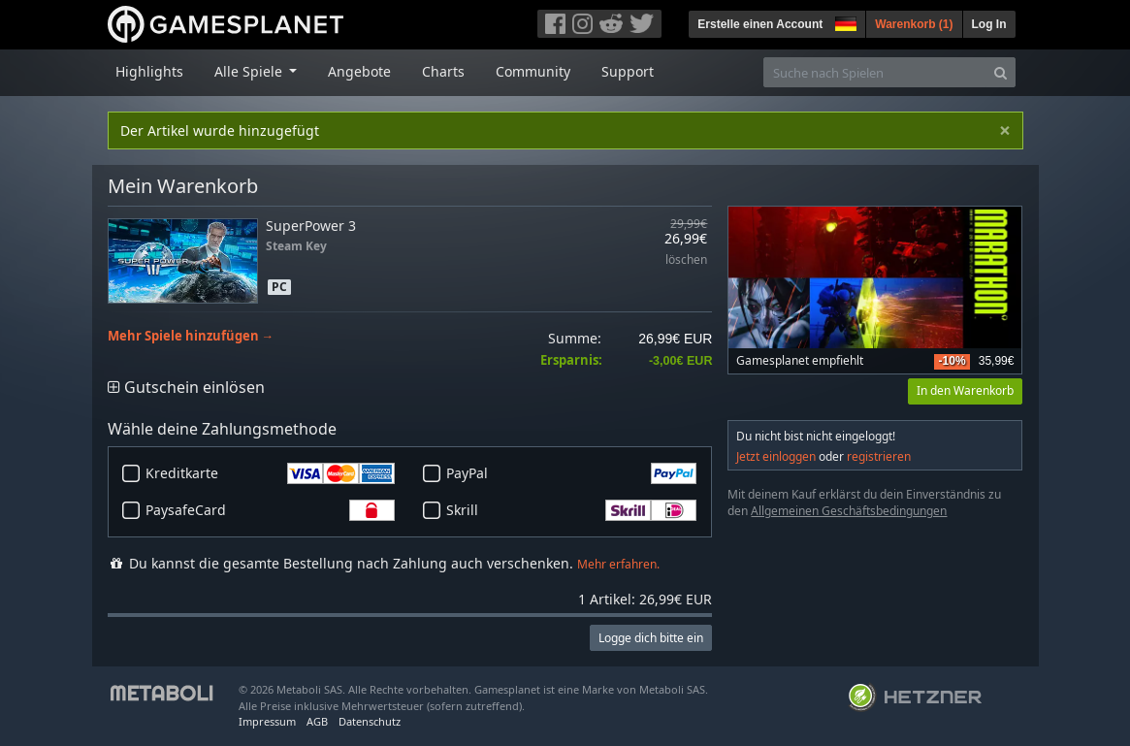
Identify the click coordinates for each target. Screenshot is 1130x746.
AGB (317, 721)
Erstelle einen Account (760, 24)
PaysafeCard (270, 510)
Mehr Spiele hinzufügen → (191, 336)
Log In (989, 24)
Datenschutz (370, 721)
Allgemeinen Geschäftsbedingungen (849, 510)
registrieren (879, 456)
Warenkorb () (913, 24)
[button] (843, 21)
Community (533, 71)
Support (627, 71)
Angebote (359, 71)
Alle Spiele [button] (250, 71)
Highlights (149, 71)
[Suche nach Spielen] (874, 72)
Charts (443, 71)
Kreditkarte (270, 473)
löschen (686, 260)
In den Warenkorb (965, 390)
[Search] (1000, 72)
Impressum (267, 721)
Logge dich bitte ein (650, 638)
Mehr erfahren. (618, 564)
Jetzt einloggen (776, 456)
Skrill (571, 510)
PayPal (571, 473)
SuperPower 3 (311, 225)
